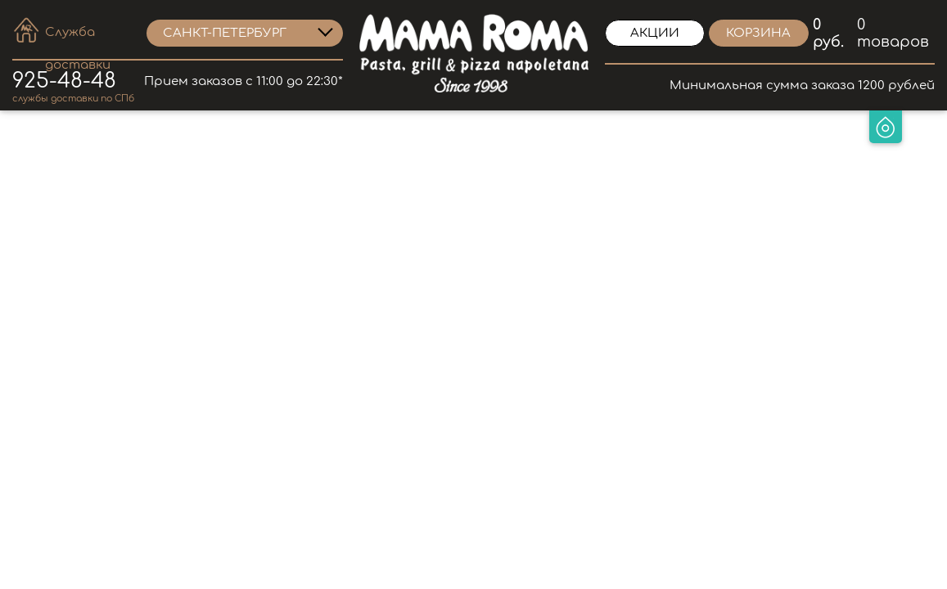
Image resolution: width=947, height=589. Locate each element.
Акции (654, 33)
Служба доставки (77, 34)
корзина (758, 33)
